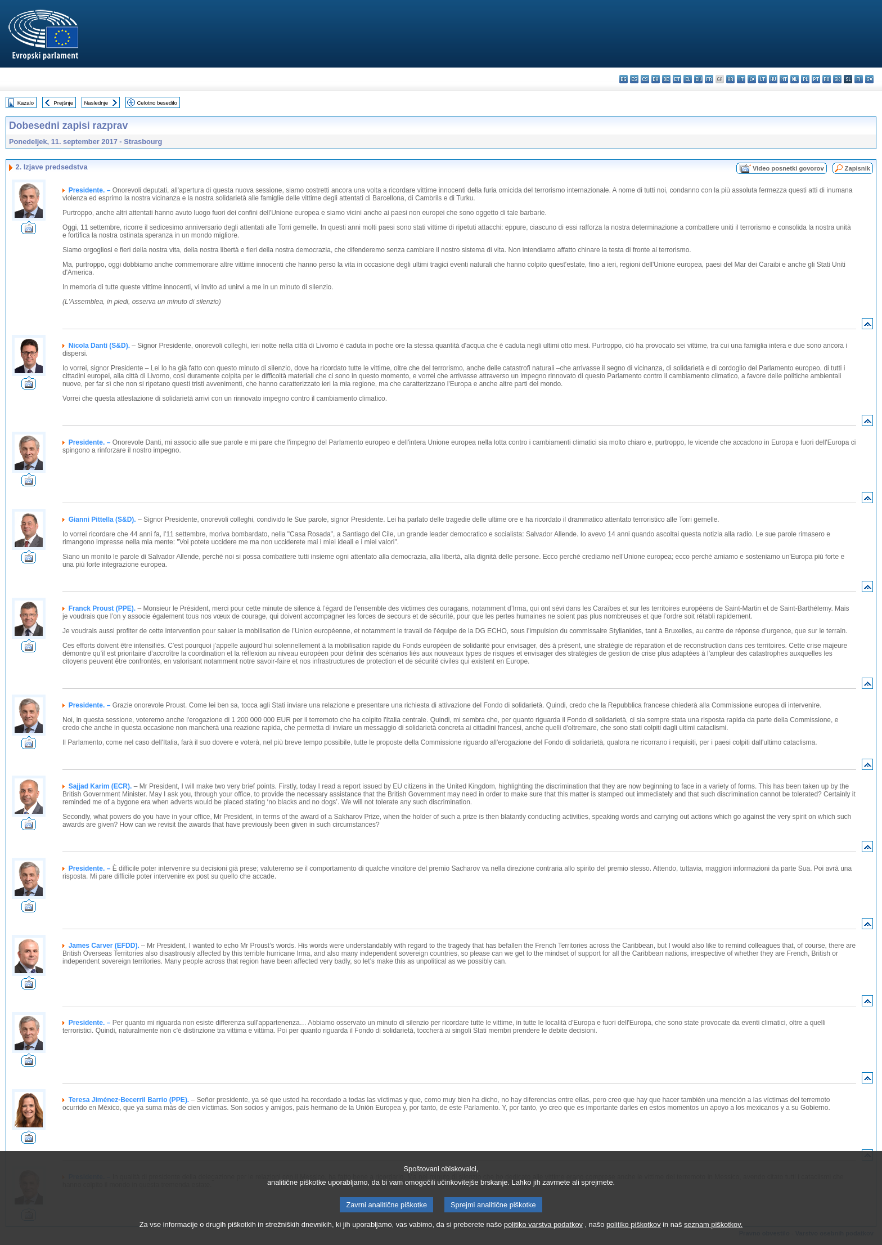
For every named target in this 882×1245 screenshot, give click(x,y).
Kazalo (25, 103)
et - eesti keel (677, 79)
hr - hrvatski (730, 79)
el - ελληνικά (687, 79)
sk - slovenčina (837, 79)
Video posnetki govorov (788, 168)
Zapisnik (857, 168)
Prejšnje (63, 103)
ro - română (826, 79)
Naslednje (96, 103)
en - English (698, 79)
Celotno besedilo (157, 103)
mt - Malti (784, 79)
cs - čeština (645, 79)
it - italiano (741, 79)
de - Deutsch (666, 79)
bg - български (623, 79)
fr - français (709, 79)
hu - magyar (773, 79)
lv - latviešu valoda (752, 79)
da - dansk (655, 79)
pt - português (816, 79)
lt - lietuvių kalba (762, 79)
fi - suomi (858, 79)
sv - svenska (869, 79)
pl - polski (805, 79)
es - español (634, 79)
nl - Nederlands (794, 79)
